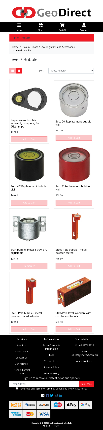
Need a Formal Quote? (22, 371)
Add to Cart (29, 139)
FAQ (51, 354)
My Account (21, 351)
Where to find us (85, 361)
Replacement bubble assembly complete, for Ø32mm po (25, 123)
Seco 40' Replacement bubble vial (28, 187)
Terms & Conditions (56, 388)
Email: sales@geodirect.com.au (84, 353)
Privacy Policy (51, 367)
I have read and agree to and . (51, 388)
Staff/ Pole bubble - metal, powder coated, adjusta (26, 314)
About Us (22, 345)
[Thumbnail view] (12, 71)
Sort (41, 70)
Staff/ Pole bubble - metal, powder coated (71, 251)
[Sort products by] (71, 71)
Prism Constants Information (51, 347)
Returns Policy (51, 373)
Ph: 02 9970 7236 (84, 345)
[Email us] (42, 395)
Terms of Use (51, 361)
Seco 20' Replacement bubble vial (73, 123)
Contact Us (22, 357)
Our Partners (22, 363)
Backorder (29, 266)
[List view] (19, 71)
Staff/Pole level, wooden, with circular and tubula (73, 314)
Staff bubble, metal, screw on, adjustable (29, 251)
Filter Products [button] (22, 38)
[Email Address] (44, 384)
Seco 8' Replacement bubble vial (73, 187)
